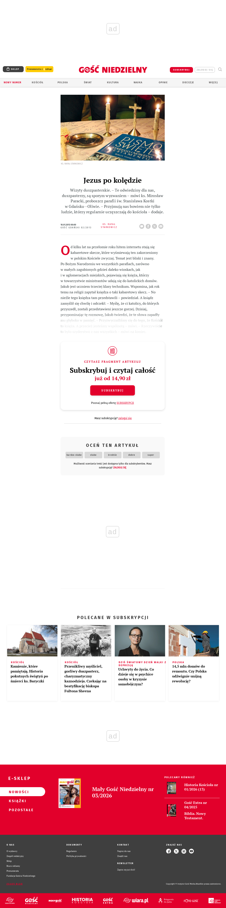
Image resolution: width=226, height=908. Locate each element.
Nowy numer (13, 82)
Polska (63, 82)
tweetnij (155, 225)
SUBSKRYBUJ (181, 70)
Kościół (38, 82)
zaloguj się (205, 70)
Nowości (17, 792)
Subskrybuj (112, 390)
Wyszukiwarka (220, 69)
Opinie (163, 82)
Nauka (138, 82)
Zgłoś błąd (15, 884)
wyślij (161, 225)
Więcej (213, 82)
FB (149, 225)
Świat (88, 82)
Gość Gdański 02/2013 (76, 227)
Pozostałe (17, 810)
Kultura (113, 82)
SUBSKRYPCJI (125, 403)
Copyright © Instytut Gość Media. (181, 884)
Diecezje (188, 82)
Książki (17, 801)
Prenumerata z (39, 69)
